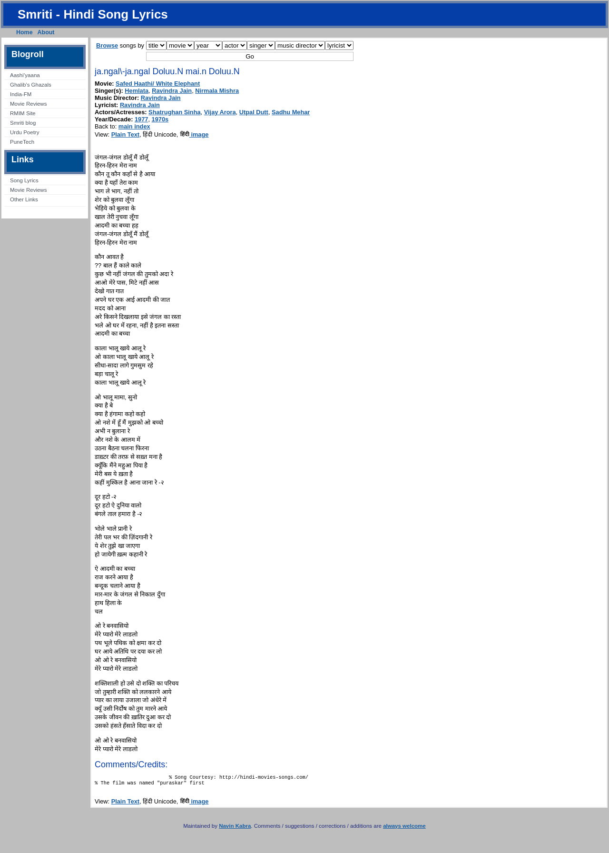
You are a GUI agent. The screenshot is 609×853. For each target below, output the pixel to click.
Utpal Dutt (253, 112)
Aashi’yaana (25, 75)
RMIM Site (23, 113)
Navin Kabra (235, 829)
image (194, 134)
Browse (107, 45)
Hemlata (136, 90)
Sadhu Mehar (291, 112)
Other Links (24, 199)
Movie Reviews (28, 104)
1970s (160, 119)
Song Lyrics (24, 180)
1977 (141, 119)
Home (24, 32)
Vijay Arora (220, 112)
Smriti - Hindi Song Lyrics (93, 14)
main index (134, 126)
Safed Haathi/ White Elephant (158, 83)
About (46, 32)
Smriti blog (23, 123)
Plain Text (125, 134)
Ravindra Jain (172, 90)
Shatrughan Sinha (174, 112)
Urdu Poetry (24, 132)
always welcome (404, 829)
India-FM (20, 94)
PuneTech (22, 142)
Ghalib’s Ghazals (30, 85)
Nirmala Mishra (217, 90)
